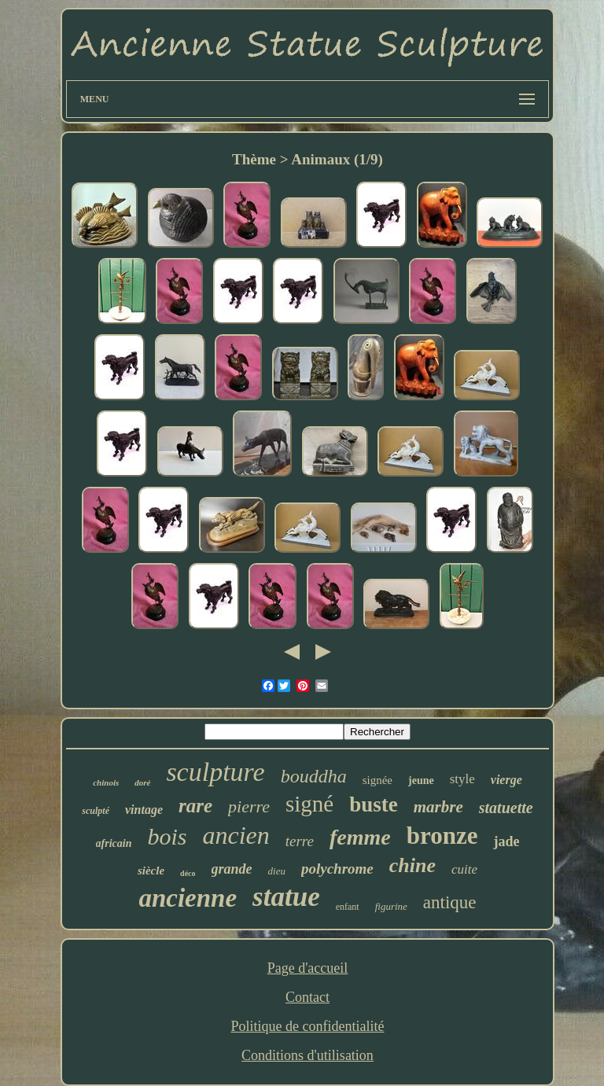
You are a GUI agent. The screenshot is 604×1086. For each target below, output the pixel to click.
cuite (464, 869)
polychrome (337, 868)
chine (412, 865)
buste (373, 804)
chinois (106, 782)
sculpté (95, 810)
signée (377, 780)
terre (299, 841)
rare (195, 805)
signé (309, 803)
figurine (391, 906)
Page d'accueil (307, 968)
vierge (506, 779)
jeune (421, 780)
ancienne (187, 898)
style (462, 778)
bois (166, 836)
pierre (249, 806)
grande (232, 869)
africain (114, 843)
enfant (347, 906)
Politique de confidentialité (308, 1026)
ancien (235, 835)
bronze (442, 835)
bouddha (314, 776)
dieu (276, 871)
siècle (151, 870)
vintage (144, 809)
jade (506, 841)
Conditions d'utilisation (307, 1055)
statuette (506, 807)
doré (142, 782)
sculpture (215, 771)
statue (286, 897)
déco (187, 873)
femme (360, 837)
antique (450, 902)
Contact (307, 997)
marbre (438, 806)
